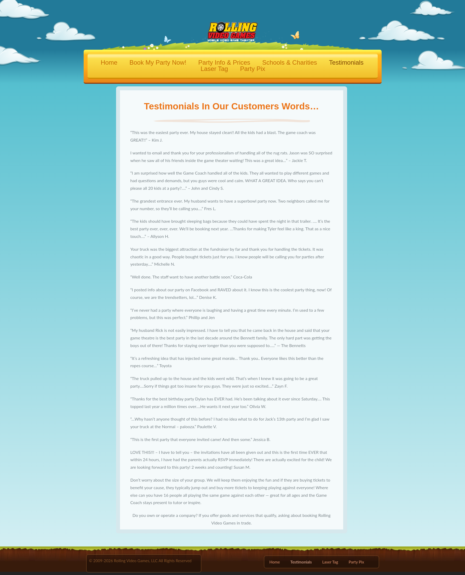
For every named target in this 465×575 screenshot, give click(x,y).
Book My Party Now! (157, 62)
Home (109, 62)
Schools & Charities (289, 62)
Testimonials (346, 62)
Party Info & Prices (224, 62)
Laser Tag (214, 69)
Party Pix (252, 69)
